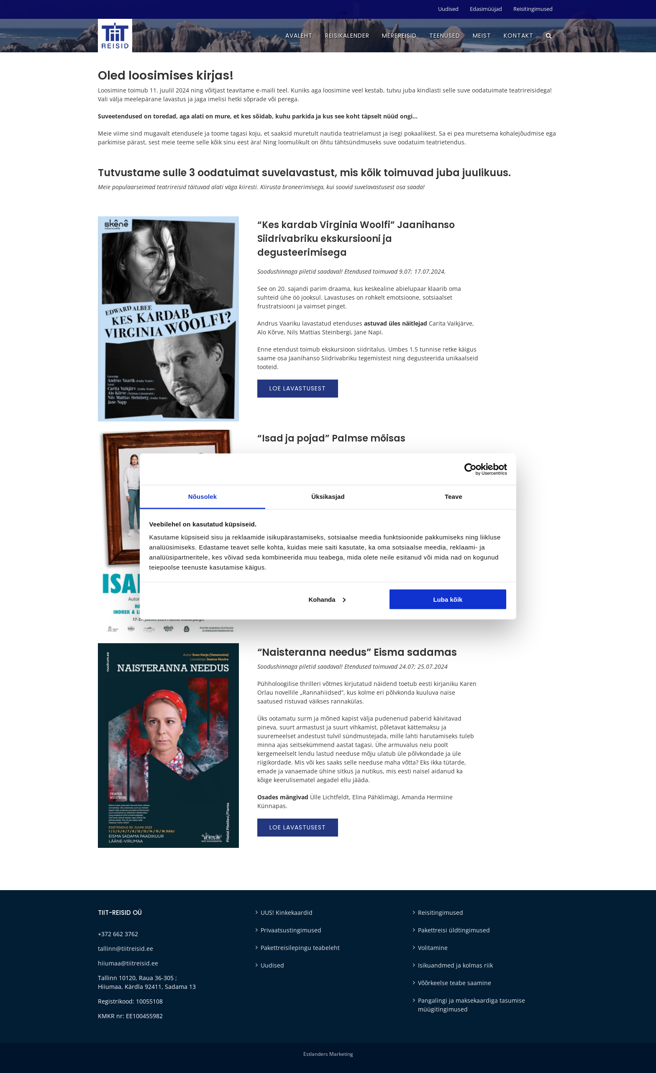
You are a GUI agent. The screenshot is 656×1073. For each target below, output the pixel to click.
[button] (549, 35)
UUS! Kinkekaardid (287, 912)
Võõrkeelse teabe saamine (454, 983)
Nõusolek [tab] (202, 496)
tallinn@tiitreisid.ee (125, 948)
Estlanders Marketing (328, 1054)
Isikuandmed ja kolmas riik (455, 965)
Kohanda (326, 599)
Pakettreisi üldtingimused (454, 930)
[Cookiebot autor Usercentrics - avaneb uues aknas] (470, 469)
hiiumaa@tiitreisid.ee (128, 963)
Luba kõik (447, 599)
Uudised (272, 965)
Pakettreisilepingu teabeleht (300, 948)
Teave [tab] (453, 496)
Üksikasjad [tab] (327, 496)
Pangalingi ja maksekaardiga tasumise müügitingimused (471, 1004)
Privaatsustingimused (291, 930)
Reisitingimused (440, 912)
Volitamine (433, 948)
